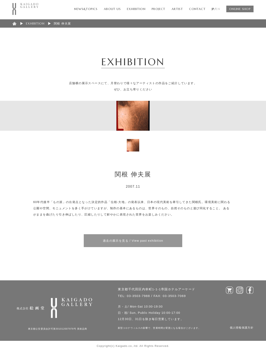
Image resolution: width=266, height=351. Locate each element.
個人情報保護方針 (242, 327)
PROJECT (158, 9)
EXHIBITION (136, 9)
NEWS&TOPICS (85, 9)
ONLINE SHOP (240, 9)
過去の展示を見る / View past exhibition (133, 240)
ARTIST (177, 9)
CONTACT (197, 9)
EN (218, 9)
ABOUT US (112, 9)
